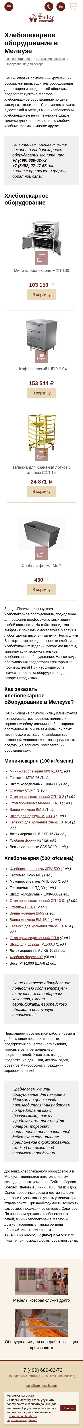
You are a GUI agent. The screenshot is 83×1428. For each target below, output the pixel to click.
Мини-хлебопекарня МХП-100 (34, 771)
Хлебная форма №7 (26, 840)
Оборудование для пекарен (25, 64)
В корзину (41, 295)
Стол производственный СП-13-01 (38, 901)
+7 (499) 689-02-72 (48, 6)
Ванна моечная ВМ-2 (27, 810)
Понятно (68, 1408)
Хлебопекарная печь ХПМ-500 (35, 869)
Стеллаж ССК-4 (22, 790)
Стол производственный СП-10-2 (37, 797)
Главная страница (19, 58)
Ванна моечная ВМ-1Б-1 (30, 920)
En (61, 6)
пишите (20, 171)
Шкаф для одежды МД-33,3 (32, 816)
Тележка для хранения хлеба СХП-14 (40, 822)
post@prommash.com (41, 1385)
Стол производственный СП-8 (34, 938)
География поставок (50, 58)
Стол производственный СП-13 (35, 803)
